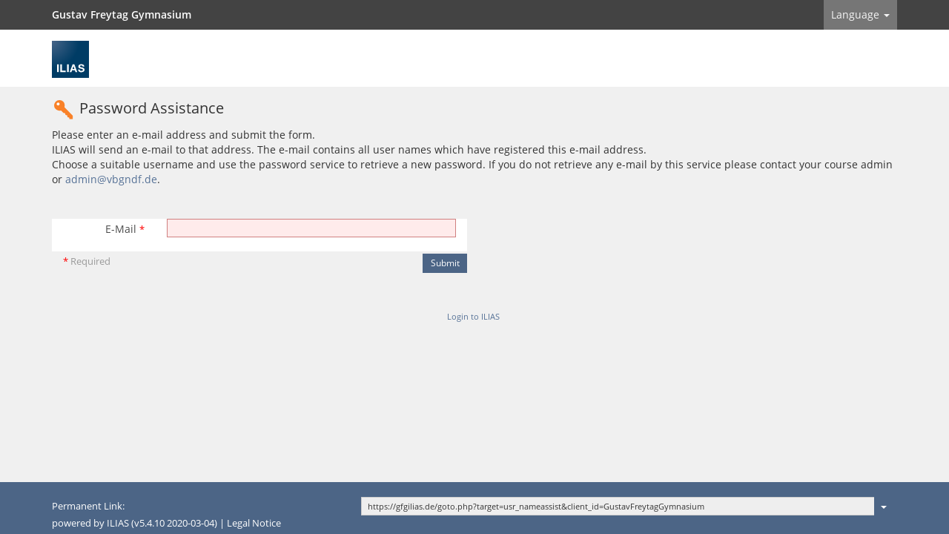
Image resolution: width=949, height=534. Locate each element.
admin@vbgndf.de (111, 179)
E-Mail (125, 229)
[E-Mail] (311, 228)
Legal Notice (254, 523)
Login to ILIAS (473, 316)
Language (860, 14)
